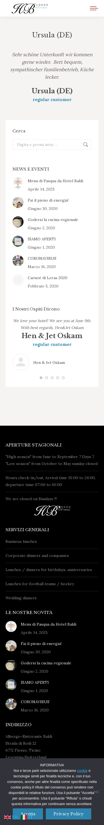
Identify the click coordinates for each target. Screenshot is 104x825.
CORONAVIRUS (42, 258)
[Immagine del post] (18, 183)
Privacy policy (68, 813)
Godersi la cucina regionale (53, 219)
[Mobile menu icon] (94, 8)
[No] (97, 792)
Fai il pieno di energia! (48, 200)
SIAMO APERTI (42, 239)
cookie (82, 771)
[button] (41, 377)
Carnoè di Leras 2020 (47, 277)
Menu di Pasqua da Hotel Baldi (55, 180)
